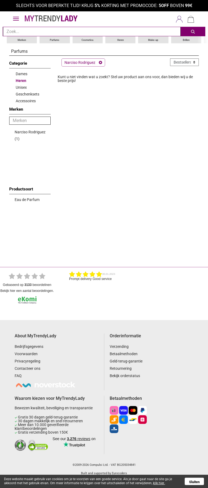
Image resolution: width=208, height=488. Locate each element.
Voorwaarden (26, 354)
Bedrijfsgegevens (29, 346)
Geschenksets (27, 94)
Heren (120, 39)
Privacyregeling (27, 361)
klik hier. (159, 483)
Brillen (186, 39)
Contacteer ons (27, 368)
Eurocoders (119, 473)
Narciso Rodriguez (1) (30, 135)
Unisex (21, 87)
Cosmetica (87, 39)
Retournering (121, 368)
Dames (21, 73)
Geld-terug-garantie (126, 361)
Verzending (119, 346)
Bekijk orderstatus (125, 376)
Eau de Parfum (27, 199)
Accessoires (26, 100)
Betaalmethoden (124, 354)
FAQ (18, 376)
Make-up (153, 39)
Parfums (54, 39)
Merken (22, 39)
